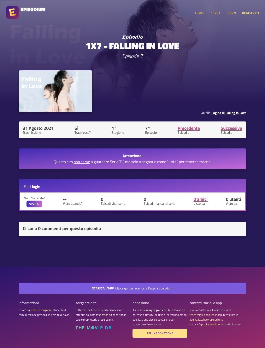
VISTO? (34, 203)
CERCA (215, 13)
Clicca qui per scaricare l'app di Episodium (132, 288)
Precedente (189, 128)
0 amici (201, 199)
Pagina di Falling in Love (228, 112)
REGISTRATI (250, 13)
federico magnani (41, 310)
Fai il (32, 186)
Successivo (231, 128)
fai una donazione (160, 333)
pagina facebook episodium (205, 319)
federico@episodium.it (203, 314)
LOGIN (231, 13)
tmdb (105, 314)
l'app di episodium (209, 324)
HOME (200, 13)
